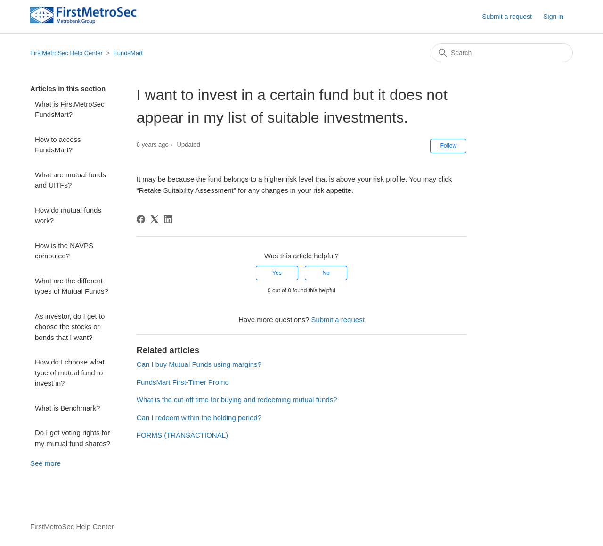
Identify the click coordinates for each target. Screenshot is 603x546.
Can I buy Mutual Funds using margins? (199, 364)
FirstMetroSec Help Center (66, 53)
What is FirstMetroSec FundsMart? (70, 109)
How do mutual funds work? (68, 215)
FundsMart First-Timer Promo (183, 382)
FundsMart (128, 53)
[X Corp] (154, 219)
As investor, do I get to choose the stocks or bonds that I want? (70, 326)
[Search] (502, 52)
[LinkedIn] (168, 219)
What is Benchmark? (67, 408)
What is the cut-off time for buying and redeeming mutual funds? (237, 400)
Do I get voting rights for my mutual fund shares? (72, 438)
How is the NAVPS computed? (64, 250)
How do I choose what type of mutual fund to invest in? (70, 372)
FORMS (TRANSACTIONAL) (182, 435)
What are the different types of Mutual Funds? (71, 286)
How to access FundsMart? (58, 144)
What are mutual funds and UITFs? (70, 180)
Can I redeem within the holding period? (199, 418)
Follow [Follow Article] (448, 145)
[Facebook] (141, 219)
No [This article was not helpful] (325, 273)
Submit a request (507, 16)
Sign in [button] (553, 16)
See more (45, 463)
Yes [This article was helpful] (277, 273)
